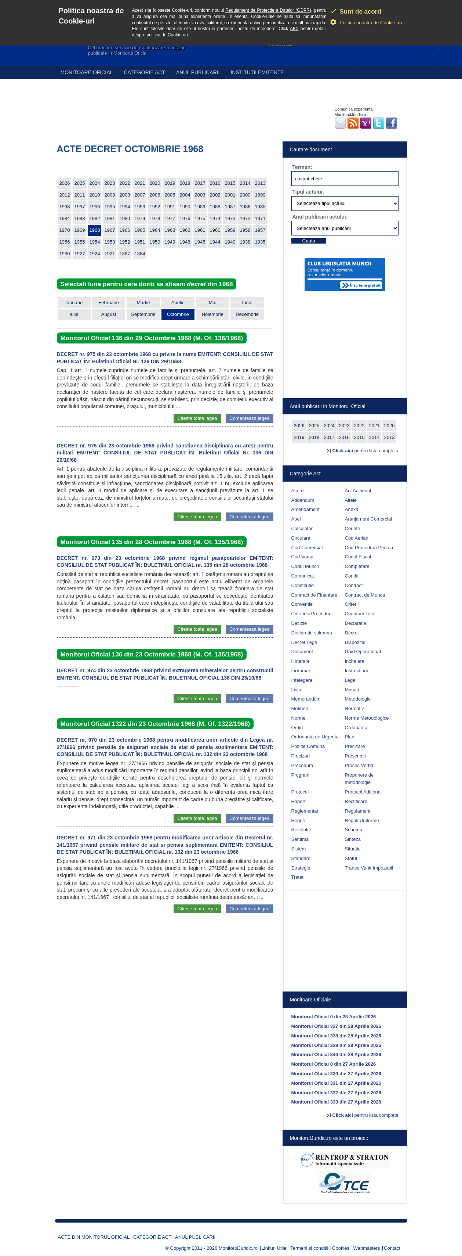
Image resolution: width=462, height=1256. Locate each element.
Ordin (297, 727)
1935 (260, 242)
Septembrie (143, 314)
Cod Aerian (356, 538)
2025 (79, 183)
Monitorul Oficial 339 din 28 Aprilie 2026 (336, 1045)
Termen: (302, 167)
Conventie (302, 604)
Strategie (300, 868)
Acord (297, 490)
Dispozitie (355, 642)
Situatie (353, 849)
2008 (125, 195)
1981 (110, 218)
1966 (125, 230)
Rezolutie (301, 829)
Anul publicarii (198, 72)
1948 (185, 242)
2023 (110, 183)
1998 (64, 206)
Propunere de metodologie (359, 778)
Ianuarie (74, 302)
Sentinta (300, 839)
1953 (110, 242)
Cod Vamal (302, 556)
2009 (110, 195)
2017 (200, 183)
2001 (230, 195)
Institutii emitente (257, 72)
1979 (140, 218)
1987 (230, 206)
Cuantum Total (360, 613)
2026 (64, 183)
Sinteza (353, 839)
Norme (298, 718)
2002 (215, 195)
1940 (230, 242)
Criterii (352, 604)
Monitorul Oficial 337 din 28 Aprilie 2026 (336, 1026)
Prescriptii (355, 756)
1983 (79, 218)
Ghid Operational (363, 651)
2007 (140, 195)
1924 (95, 253)
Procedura (302, 765)
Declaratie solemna (311, 633)
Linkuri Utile (274, 1248)
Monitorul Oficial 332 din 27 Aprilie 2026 (336, 1092)
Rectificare (356, 801)
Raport (298, 801)
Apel (296, 519)
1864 (140, 253)
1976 (185, 218)
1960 (215, 230)
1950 (155, 242)
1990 (185, 206)
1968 (95, 230)
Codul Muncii (305, 566)
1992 (155, 206)
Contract (354, 585)
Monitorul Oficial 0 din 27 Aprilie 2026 (333, 1064)
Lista (296, 689)
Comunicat (302, 576)
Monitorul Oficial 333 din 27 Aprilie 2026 (336, 1102)
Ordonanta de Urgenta (315, 736)
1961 (200, 230)
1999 (260, 195)
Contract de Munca (365, 595)
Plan (349, 736)
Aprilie (178, 302)
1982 (95, 218)
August (108, 314)
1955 (79, 242)
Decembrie (247, 314)
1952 (125, 242)
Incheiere (354, 661)
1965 (140, 230)
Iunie (247, 302)
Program (300, 775)
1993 (140, 206)
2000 (245, 195)
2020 (155, 183)
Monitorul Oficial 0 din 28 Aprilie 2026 (333, 1016)
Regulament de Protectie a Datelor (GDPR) (268, 10)
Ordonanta (356, 727)
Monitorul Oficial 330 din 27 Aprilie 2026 (336, 1073)
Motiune (299, 708)
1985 (260, 206)
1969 (79, 230)
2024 (95, 183)
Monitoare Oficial (87, 72)
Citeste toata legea (197, 418)
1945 (200, 242)
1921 (110, 253)
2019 (170, 183)
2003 (200, 195)
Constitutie (302, 585)
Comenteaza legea (249, 418)
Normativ (354, 708)
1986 (245, 206)
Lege (350, 680)
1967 (110, 230)
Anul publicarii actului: (320, 217)
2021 (140, 183)
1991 (170, 206)
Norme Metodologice (367, 718)
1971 (260, 218)
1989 (200, 206)
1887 (125, 253)
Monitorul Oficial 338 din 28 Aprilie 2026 (336, 1036)
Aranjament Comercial (368, 519)
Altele (351, 500)
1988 (215, 206)
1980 (125, 218)
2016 (215, 183)
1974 (215, 218)
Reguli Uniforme (362, 820)
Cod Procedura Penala (369, 547)
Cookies (340, 1248)
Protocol (300, 792)
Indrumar (300, 670)
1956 (64, 242)
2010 (95, 195)
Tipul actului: (308, 192)
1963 (170, 230)
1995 (110, 206)
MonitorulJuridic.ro (238, 1248)
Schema (354, 829)
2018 (185, 183)
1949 (170, 242)
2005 (170, 195)
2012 (64, 195)
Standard (301, 858)
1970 (64, 230)
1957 (260, 230)
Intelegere (302, 680)
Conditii (353, 576)
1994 (125, 206)
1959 (230, 230)
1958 (245, 230)
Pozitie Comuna (308, 746)
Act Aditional (358, 490)
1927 (79, 253)
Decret (352, 633)
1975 (200, 218)
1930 (64, 253)
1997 (79, 206)
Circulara (300, 538)
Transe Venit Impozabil (369, 868)
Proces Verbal (360, 765)
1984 (64, 218)
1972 (245, 218)
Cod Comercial (307, 547)
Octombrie (178, 314)
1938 (245, 242)
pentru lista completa (365, 450)
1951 (140, 242)
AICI (294, 28)
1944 (215, 242)
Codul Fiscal (358, 556)
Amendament (305, 509)
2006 (155, 195)
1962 (185, 230)
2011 (79, 195)
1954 (95, 242)
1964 (155, 230)
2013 (260, 183)
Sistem (298, 849)
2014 (245, 183)
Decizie (299, 623)
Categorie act (144, 72)
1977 (170, 218)
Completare (357, 566)
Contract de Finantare (314, 595)
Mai (213, 302)
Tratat (297, 877)
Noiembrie (212, 314)
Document (302, 651)
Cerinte (352, 528)
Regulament (358, 811)
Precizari (300, 756)
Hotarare (300, 661)
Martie (143, 302)
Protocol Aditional (363, 792)
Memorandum (306, 699)
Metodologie (358, 699)
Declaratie (356, 623)
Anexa (352, 509)
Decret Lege (304, 642)
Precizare (355, 746)
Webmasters (366, 1248)
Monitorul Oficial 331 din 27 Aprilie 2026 (336, 1083)
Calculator (302, 528)
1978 (155, 218)
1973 (230, 218)
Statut (351, 858)
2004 (185, 195)
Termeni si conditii (309, 1248)
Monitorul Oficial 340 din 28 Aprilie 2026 (336, 1054)
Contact (392, 1248)
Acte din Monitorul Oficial (94, 1237)
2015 (230, 183)
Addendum (302, 500)
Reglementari (305, 811)
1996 (95, 206)
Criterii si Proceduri (311, 613)
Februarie (108, 302)
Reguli (298, 820)
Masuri (352, 689)
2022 (125, 183)
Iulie (74, 314)
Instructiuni (356, 670)
